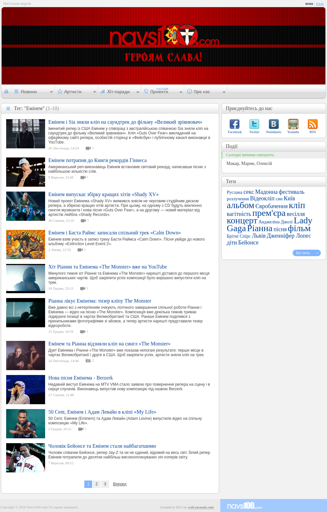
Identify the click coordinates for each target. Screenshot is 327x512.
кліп (297, 205)
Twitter (254, 132)
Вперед (119, 484)
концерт (242, 220)
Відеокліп (262, 198)
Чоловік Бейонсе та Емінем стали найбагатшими (102, 446)
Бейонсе (248, 242)
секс (248, 192)
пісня (280, 229)
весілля (296, 214)
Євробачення (271, 206)
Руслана (234, 192)
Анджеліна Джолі (276, 221)
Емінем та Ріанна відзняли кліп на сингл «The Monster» (109, 343)
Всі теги (302, 253)
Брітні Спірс (239, 236)
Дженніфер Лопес (289, 235)
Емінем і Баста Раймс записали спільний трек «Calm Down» (114, 232)
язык (320, 3)
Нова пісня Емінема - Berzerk (80, 378)
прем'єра (269, 213)
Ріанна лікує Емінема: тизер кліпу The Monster (99, 301)
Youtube (293, 132)
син (279, 198)
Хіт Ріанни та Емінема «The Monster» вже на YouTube (107, 266)
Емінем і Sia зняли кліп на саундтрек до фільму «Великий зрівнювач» (125, 122)
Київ (289, 198)
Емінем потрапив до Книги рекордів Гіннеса (97, 160)
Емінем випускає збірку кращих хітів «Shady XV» (103, 194)
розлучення (238, 198)
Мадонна (266, 192)
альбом (240, 205)
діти (232, 242)
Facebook (235, 132)
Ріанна (259, 228)
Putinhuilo (273, 132)
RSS (312, 132)
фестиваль (291, 192)
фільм (299, 228)
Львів (258, 235)
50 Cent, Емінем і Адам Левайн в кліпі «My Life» (102, 412)
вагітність (239, 214)
